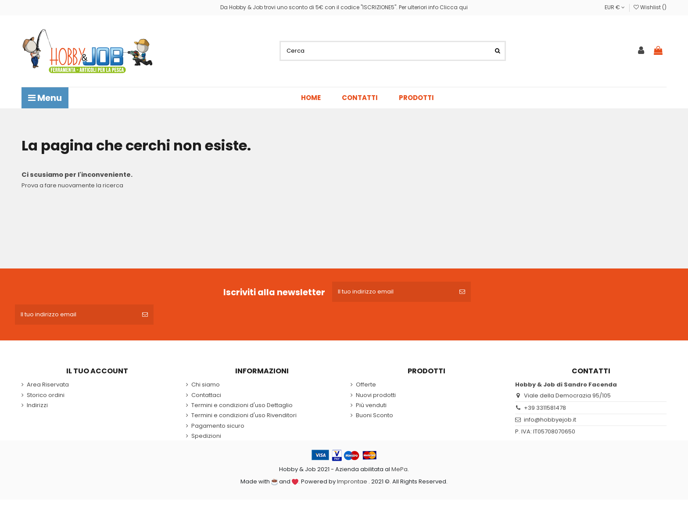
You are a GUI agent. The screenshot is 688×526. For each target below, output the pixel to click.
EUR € (615, 7)
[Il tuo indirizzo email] (393, 292)
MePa (399, 469)
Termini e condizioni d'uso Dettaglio (242, 405)
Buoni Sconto (374, 415)
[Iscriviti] (462, 292)
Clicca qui (454, 7)
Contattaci (206, 395)
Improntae (352, 481)
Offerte (366, 385)
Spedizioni (206, 436)
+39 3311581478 (545, 408)
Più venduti (371, 405)
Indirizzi (37, 405)
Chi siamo (205, 385)
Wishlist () (650, 7)
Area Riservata (48, 385)
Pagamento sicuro (217, 426)
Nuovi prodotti (376, 395)
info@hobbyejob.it (550, 419)
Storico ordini (45, 395)
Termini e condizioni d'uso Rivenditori (244, 415)
